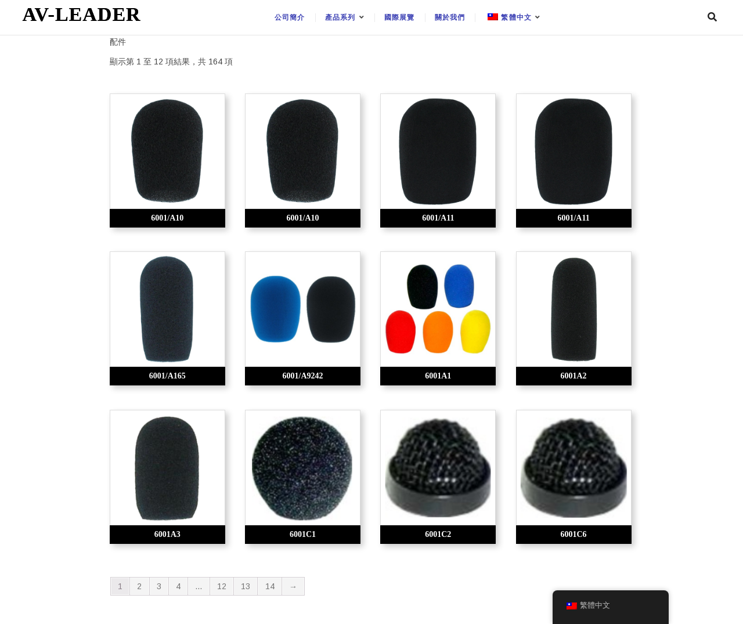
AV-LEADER (81, 14)
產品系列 (340, 17)
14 (270, 586)
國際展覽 (399, 17)
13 (245, 586)
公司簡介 (290, 17)
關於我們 (450, 17)
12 (221, 586)
